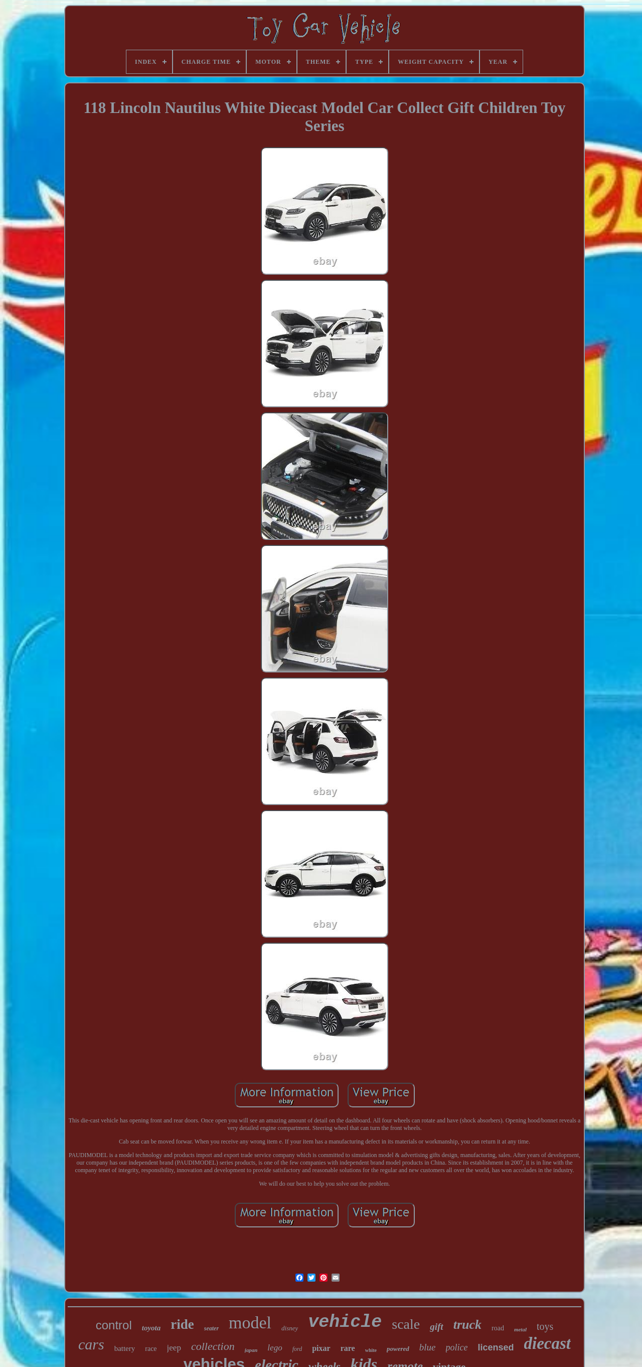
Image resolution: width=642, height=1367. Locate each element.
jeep (174, 1347)
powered (398, 1348)
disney (289, 1328)
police (457, 1347)
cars (91, 1344)
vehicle (345, 1322)
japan (251, 1350)
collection (213, 1346)
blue (427, 1347)
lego (274, 1347)
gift (436, 1326)
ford (297, 1348)
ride (182, 1324)
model (250, 1322)
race (150, 1348)
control (114, 1325)
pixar (321, 1348)
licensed (496, 1347)
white (371, 1350)
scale (406, 1324)
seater (211, 1328)
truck (467, 1324)
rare (348, 1348)
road (498, 1328)
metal (520, 1329)
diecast (547, 1343)
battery (124, 1348)
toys (545, 1326)
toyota (151, 1328)
